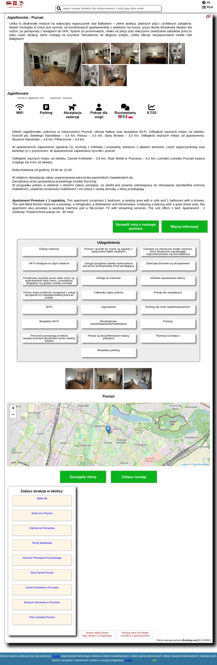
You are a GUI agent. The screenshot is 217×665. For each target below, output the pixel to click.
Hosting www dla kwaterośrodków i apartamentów (135, 634)
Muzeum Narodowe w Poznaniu (42, 602)
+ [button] (13, 408)
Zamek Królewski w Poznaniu (42, 587)
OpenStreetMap (200, 464)
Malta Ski (42, 498)
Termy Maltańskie (42, 543)
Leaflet (184, 464)
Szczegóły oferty (83, 477)
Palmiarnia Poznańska (42, 528)
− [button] (13, 415)
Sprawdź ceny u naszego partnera (136, 226)
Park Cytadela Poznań (42, 617)
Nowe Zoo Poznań (42, 513)
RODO (128, 660)
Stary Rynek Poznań (42, 572)
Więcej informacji (184, 226)
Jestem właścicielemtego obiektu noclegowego (97, 634)
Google (56, 656)
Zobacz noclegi (134, 477)
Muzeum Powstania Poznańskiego (42, 557)
